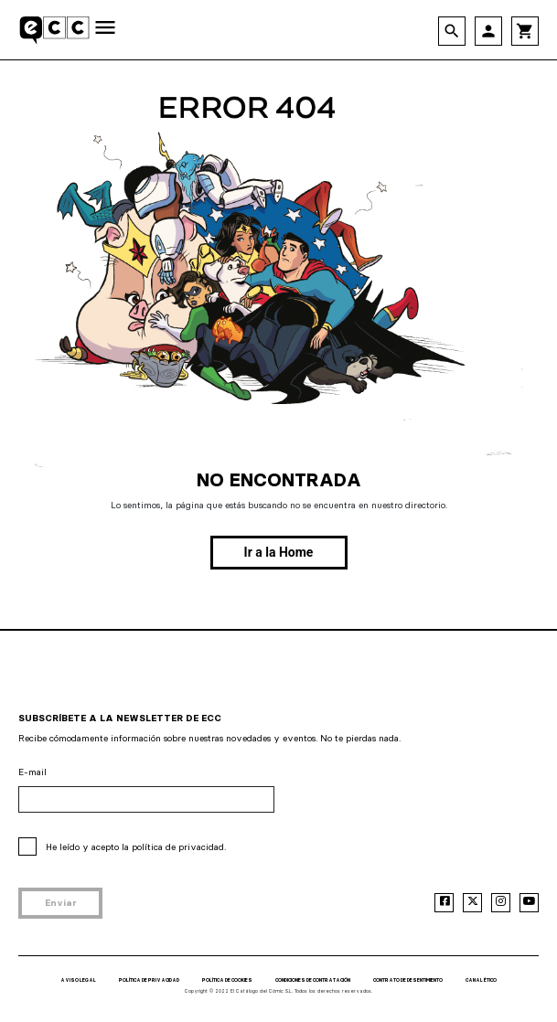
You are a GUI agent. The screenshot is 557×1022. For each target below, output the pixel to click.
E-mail (32, 772)
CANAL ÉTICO (481, 980)
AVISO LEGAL (78, 980)
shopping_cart (525, 31)
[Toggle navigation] (105, 29)
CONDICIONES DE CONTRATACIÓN (312, 980)
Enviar (61, 903)
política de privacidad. (179, 847)
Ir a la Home (279, 552)
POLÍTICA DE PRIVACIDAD (149, 980)
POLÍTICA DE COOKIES (227, 980)
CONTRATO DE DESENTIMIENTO (408, 980)
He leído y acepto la (136, 847)
